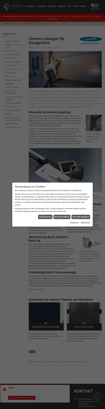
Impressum (74, 220)
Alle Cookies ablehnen (62, 214)
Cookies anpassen (45, 214)
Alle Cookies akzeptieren (81, 214)
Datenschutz (85, 220)
